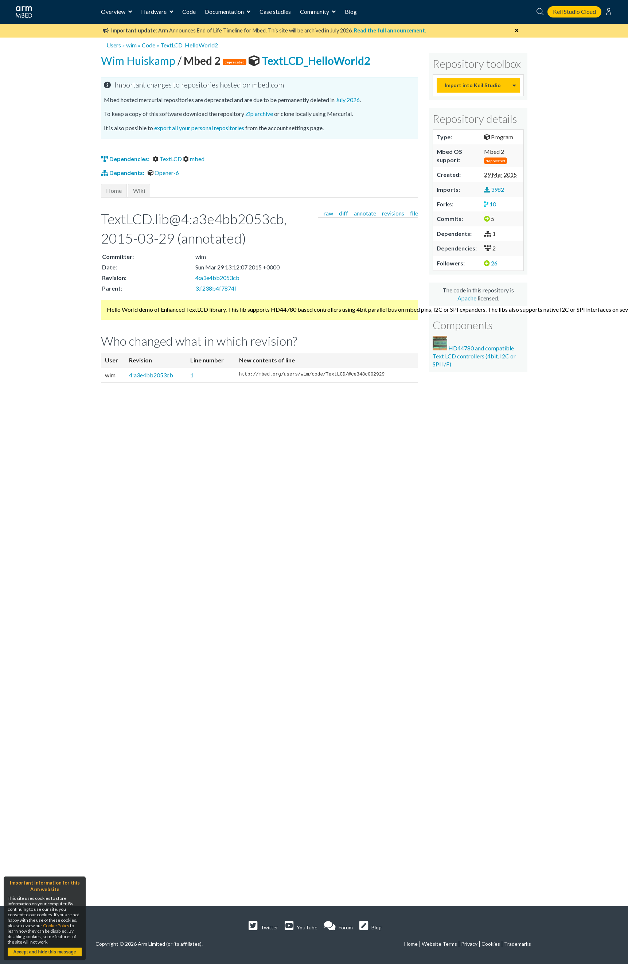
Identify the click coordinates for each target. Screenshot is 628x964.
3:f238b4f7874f (216, 288)
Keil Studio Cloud (574, 11)
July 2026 (348, 99)
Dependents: (123, 172)
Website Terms (439, 944)
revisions (393, 213)
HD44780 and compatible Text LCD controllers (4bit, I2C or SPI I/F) (474, 352)
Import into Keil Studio (473, 85)
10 (490, 204)
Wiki (139, 190)
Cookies (490, 944)
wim (131, 45)
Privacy (469, 944)
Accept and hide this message (44, 952)
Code (189, 11)
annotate (365, 213)
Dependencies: (126, 158)
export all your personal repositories (199, 127)
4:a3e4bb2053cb (217, 277)
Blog (351, 11)
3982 (494, 189)
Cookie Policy (56, 925)
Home (114, 190)
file (414, 213)
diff (343, 213)
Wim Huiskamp (139, 60)
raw (328, 213)
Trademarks (517, 944)
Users (113, 45)
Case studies (275, 11)
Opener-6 (163, 172)
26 (491, 263)
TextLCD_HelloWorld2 (189, 45)
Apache (466, 298)
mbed (193, 158)
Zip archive (259, 113)
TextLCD (168, 158)
